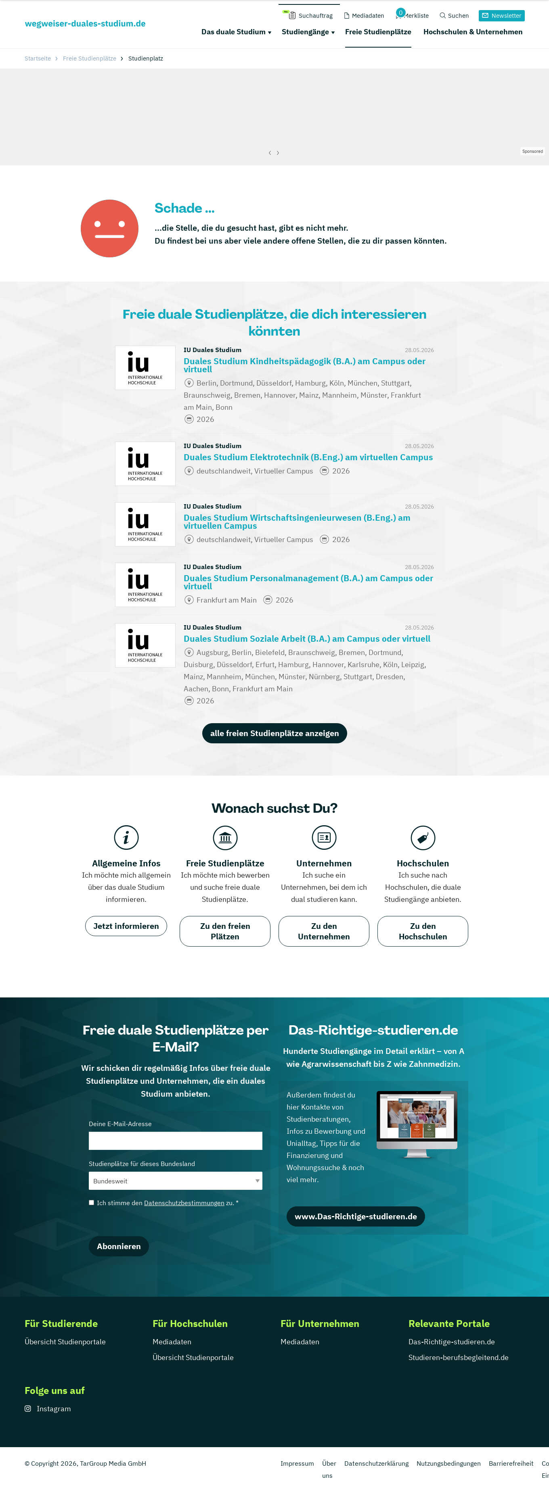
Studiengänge (305, 31)
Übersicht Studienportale (65, 1341)
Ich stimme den (164, 1203)
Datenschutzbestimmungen (184, 1203)
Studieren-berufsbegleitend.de (459, 1357)
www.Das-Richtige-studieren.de (356, 1216)
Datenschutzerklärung (376, 1463)
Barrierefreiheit (511, 1463)
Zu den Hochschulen (423, 931)
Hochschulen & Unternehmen (473, 31)
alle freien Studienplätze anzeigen (274, 733)
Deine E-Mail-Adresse (175, 1135)
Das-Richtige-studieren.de (452, 1341)
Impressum (297, 1463)
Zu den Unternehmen (324, 931)
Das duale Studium (233, 31)
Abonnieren (119, 1246)
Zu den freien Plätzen (225, 931)
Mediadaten (172, 1341)
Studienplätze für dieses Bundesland (175, 1175)
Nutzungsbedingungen (449, 1463)
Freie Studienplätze (378, 31)
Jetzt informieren (126, 925)
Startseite (38, 58)
